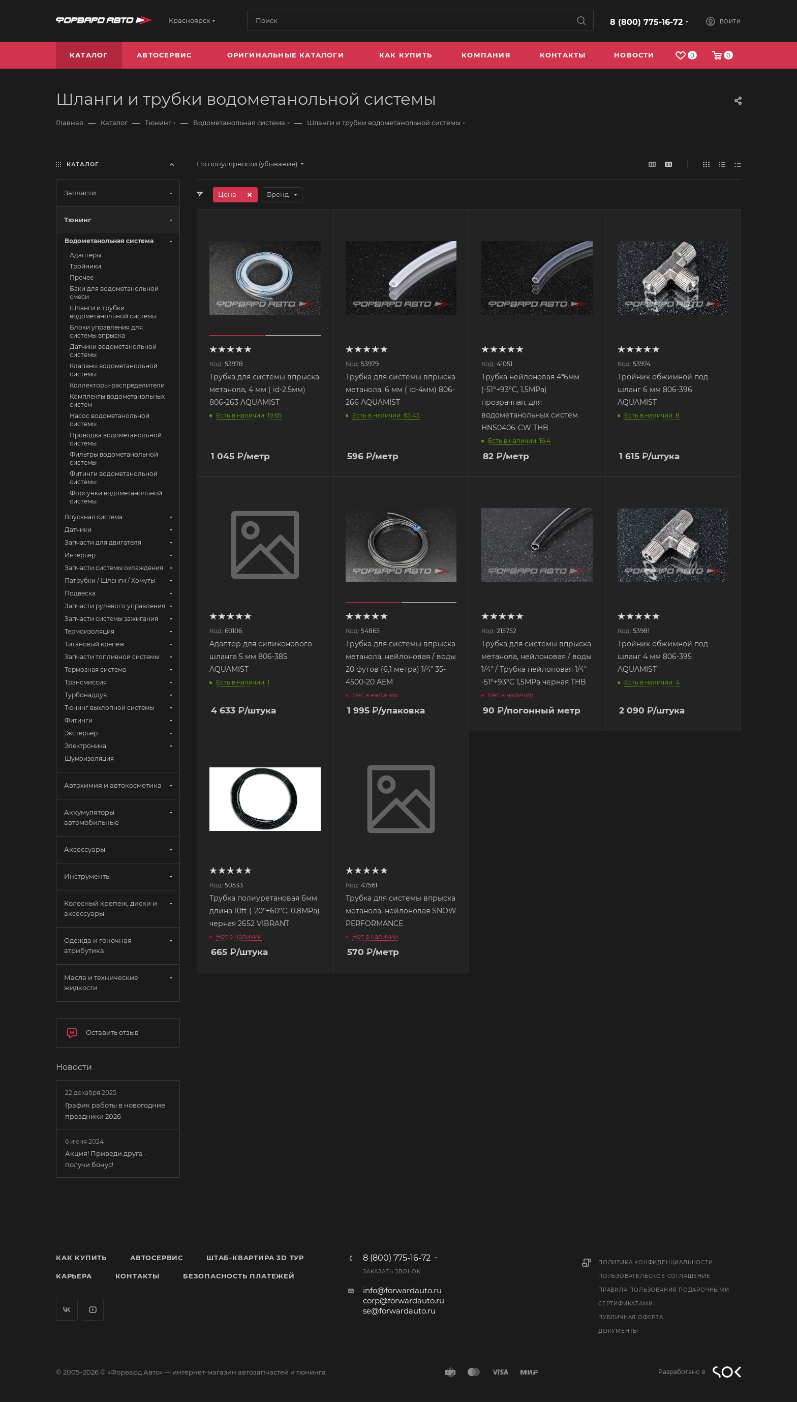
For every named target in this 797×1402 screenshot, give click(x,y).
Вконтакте (67, 1310)
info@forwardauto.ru (402, 1290)
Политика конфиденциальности (655, 1262)
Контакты (137, 1276)
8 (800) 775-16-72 (646, 22)
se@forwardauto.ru (399, 1311)
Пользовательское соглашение (654, 1276)
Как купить (81, 1258)
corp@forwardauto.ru (403, 1300)
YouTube (93, 1310)
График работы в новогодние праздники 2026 (115, 1110)
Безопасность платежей (239, 1276)
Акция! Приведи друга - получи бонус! (106, 1159)
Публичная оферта (630, 1317)
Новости (74, 1067)
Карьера (74, 1276)
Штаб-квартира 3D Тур (255, 1258)
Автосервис (156, 1258)
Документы (618, 1331)
